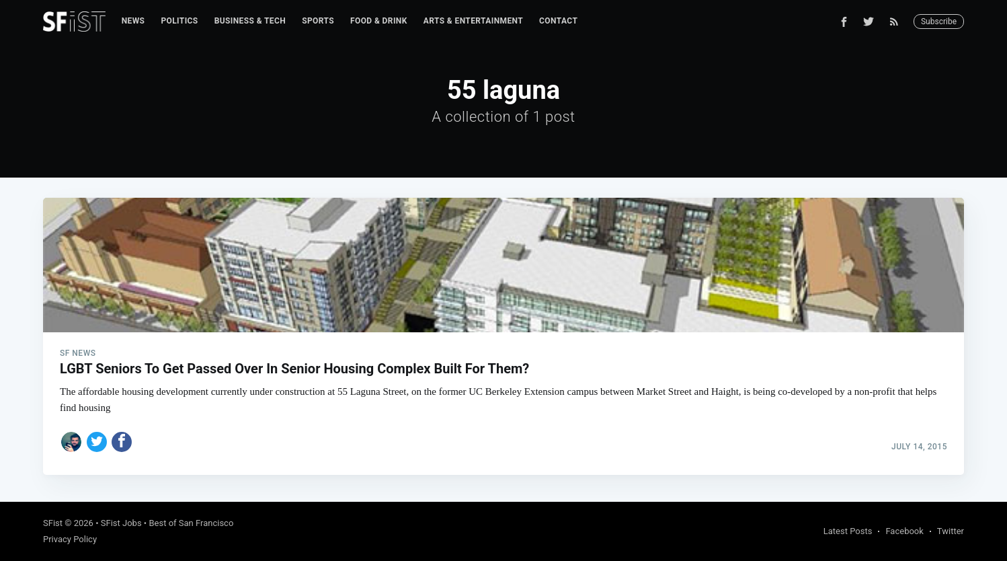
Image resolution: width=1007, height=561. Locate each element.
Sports (318, 21)
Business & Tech (250, 21)
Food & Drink (378, 21)
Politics (179, 21)
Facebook (904, 531)
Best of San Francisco (191, 523)
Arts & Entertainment (473, 21)
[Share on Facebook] (121, 442)
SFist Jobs (121, 523)
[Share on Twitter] (96, 442)
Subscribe (939, 21)
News (133, 21)
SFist (53, 523)
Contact (558, 21)
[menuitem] (133, 21)
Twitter (950, 531)
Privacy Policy (70, 539)
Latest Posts (848, 531)
